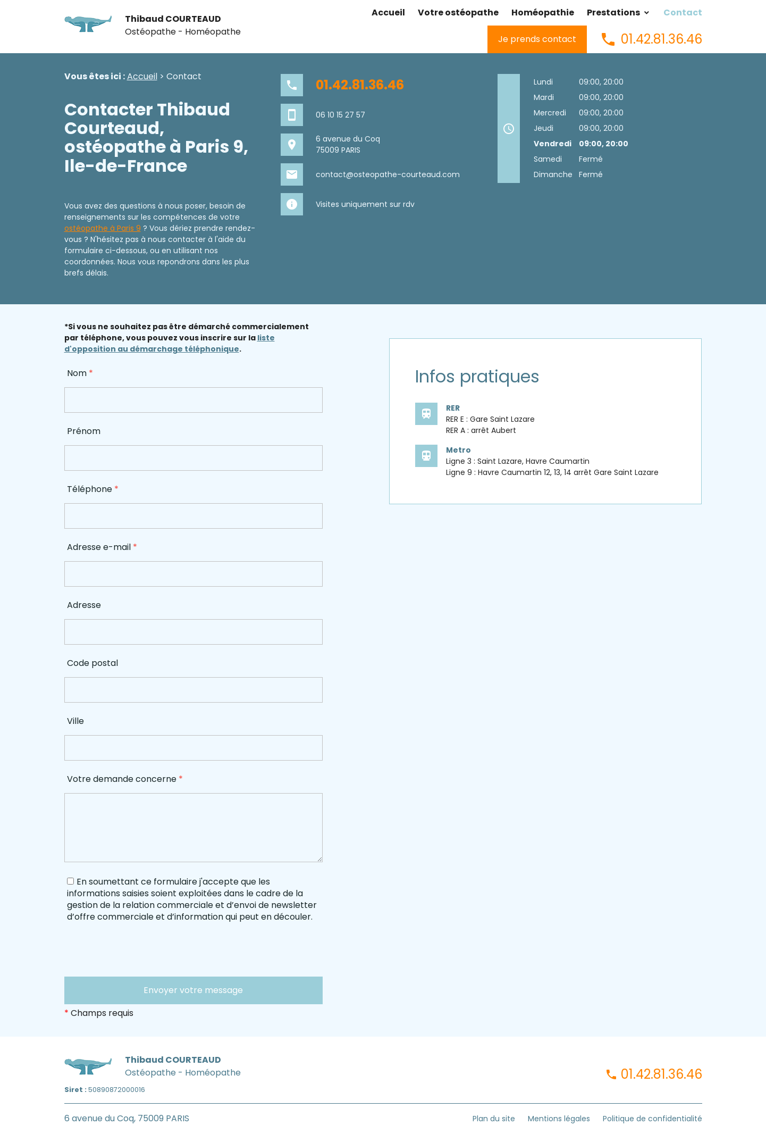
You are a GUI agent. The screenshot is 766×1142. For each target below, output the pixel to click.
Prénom (83, 431)
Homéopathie (542, 12)
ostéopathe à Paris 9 (102, 228)
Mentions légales (559, 1118)
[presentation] (145, 956)
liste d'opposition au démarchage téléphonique (169, 343)
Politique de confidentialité (652, 1118)
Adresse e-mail (102, 547)
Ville (75, 721)
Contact (682, 12)
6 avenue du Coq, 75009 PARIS (126, 1118)
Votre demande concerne (125, 779)
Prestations (613, 12)
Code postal (92, 663)
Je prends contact (537, 39)
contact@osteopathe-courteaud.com (388, 174)
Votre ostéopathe (458, 12)
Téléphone (93, 489)
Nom (80, 373)
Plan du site (494, 1118)
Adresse (84, 605)
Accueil (388, 12)
